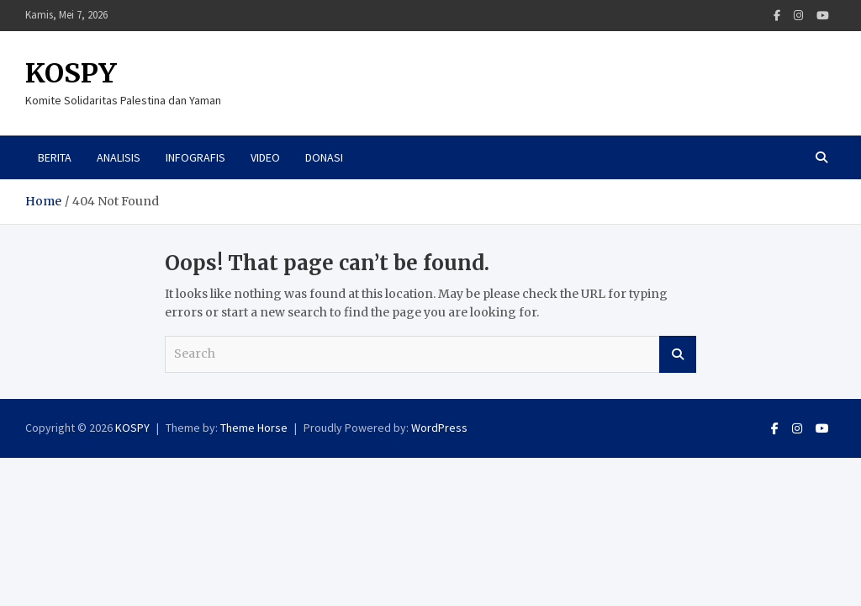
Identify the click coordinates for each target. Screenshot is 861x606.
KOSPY (71, 73)
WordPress (439, 427)
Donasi (324, 157)
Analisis (118, 157)
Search (677, 354)
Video (265, 157)
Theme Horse (254, 427)
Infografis (195, 157)
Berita (54, 157)
